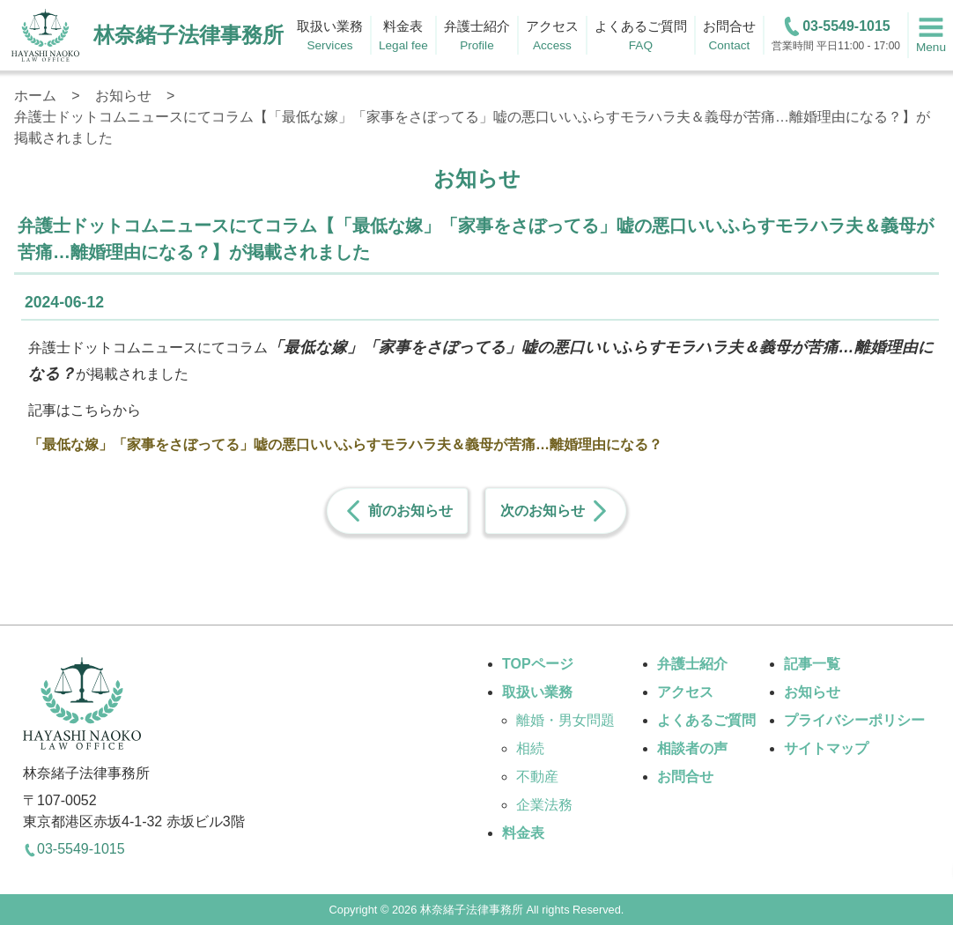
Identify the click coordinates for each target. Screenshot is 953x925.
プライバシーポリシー (854, 720)
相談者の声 (692, 748)
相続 (530, 748)
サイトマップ (826, 748)
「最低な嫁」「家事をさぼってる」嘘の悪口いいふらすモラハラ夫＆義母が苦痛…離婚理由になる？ (345, 444)
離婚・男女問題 (565, 720)
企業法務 (544, 804)
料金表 (523, 832)
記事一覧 (812, 663)
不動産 (537, 776)
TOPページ (537, 663)
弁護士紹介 (692, 663)
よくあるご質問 (706, 720)
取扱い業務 (537, 691)
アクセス (685, 691)
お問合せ (685, 776)
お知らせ (812, 691)
